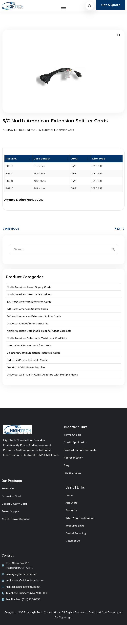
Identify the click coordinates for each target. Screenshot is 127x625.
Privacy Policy (72, 473)
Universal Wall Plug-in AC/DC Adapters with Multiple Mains (42, 374)
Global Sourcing (75, 533)
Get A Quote (110, 5)
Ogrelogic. (65, 617)
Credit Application (75, 442)
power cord (9, 488)
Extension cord (11, 496)
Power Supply (10, 511)
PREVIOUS (10, 228)
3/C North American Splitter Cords (27, 309)
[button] (119, 35)
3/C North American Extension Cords (29, 301)
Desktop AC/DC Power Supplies (26, 367)
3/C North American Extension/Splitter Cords (34, 316)
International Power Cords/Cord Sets (29, 345)
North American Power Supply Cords (29, 287)
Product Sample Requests (80, 450)
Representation (73, 457)
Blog (66, 465)
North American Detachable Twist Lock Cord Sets (37, 338)
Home (69, 495)
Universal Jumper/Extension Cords (27, 323)
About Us (71, 502)
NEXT (120, 228)
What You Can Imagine (79, 518)
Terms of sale (72, 435)
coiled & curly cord (14, 503)
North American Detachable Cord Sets (30, 294)
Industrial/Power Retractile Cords (27, 360)
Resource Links (74, 525)
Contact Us (72, 541)
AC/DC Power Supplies (16, 519)
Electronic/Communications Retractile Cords (33, 352)
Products (71, 510)
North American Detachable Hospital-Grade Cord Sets (39, 330)
